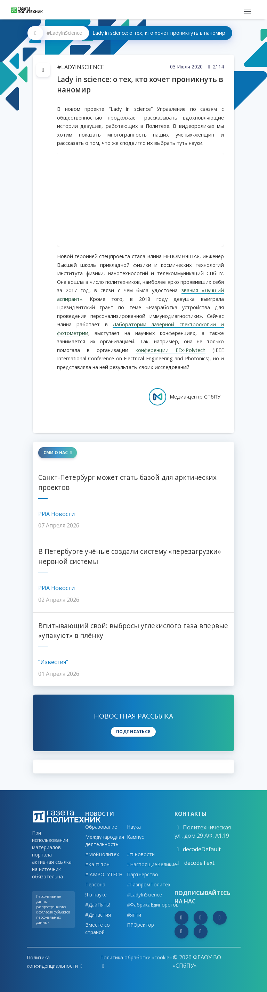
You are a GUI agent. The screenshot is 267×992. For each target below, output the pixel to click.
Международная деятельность (104, 840)
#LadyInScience (64, 33)
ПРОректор (140, 924)
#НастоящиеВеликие (152, 864)
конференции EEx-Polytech (170, 350)
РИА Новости (56, 514)
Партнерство (142, 874)
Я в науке (96, 894)
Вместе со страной (97, 928)
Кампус (135, 837)
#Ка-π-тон (97, 864)
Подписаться (133, 732)
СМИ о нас (57, 453)
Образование (101, 826)
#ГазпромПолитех (148, 884)
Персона (95, 884)
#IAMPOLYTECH (103, 874)
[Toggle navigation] (247, 10)
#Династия (98, 914)
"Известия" (53, 662)
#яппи (134, 914)
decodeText (199, 863)
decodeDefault (202, 849)
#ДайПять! (97, 904)
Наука (134, 826)
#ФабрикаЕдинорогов (153, 904)
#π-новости (141, 854)
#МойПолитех (102, 854)
